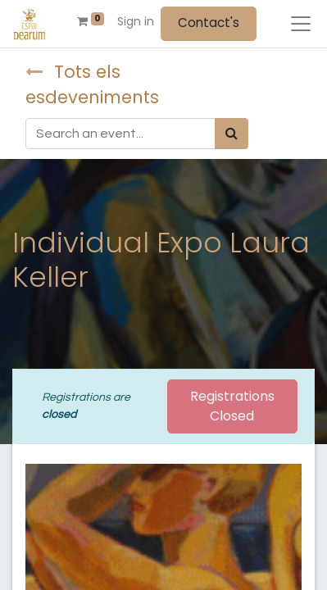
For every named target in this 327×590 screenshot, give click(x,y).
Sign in (135, 21)
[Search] (231, 133)
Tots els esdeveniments (92, 85)
